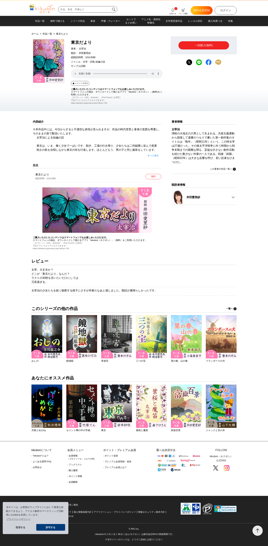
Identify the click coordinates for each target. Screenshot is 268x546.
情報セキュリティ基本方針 (151, 512)
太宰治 (82, 48)
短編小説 (100, 61)
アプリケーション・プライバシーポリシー (115, 512)
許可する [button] (50, 527)
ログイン (225, 10)
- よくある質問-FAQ (41, 461)
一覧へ (231, 308)
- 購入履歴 (72, 470)
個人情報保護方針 (82, 512)
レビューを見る (80, 83)
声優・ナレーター (110, 21)
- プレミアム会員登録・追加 (117, 461)
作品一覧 (40, 21)
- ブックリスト (74, 464)
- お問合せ (36, 467)
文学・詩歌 (89, 61)
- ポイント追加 (110, 455)
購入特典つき (215, 21)
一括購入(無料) (204, 45)
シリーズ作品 (77, 21)
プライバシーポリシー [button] (18, 519)
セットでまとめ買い (131, 21)
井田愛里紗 (85, 53)
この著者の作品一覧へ (223, 169)
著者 (92, 21)
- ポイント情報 (74, 476)
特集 (230, 21)
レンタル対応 (195, 21)
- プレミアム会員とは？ (115, 467)
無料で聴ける (57, 21)
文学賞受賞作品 (174, 21)
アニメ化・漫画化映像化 (150, 21)
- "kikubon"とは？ (40, 455)
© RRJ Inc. (134, 529)
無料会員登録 (201, 10)
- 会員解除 (72, 482)
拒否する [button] (20, 527)
